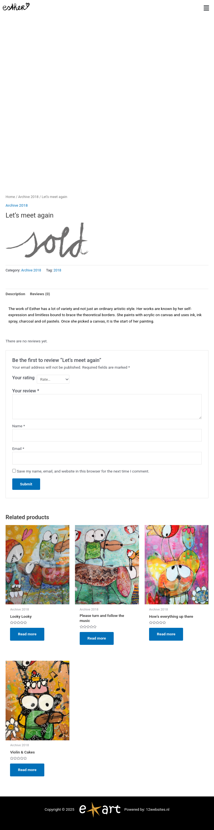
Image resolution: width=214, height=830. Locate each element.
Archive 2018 (28, 197)
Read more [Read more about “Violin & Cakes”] (27, 769)
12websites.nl (157, 809)
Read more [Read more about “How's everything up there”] (166, 634)
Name (18, 426)
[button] (206, 8)
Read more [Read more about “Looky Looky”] (27, 634)
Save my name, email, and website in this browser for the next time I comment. (83, 471)
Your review (25, 390)
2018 (57, 270)
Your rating (23, 377)
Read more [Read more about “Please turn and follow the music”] (96, 638)
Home (10, 197)
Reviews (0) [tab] (40, 294)
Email (18, 448)
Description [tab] (15, 294)
